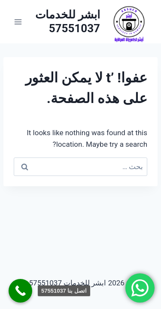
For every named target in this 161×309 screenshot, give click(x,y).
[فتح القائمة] (18, 21)
